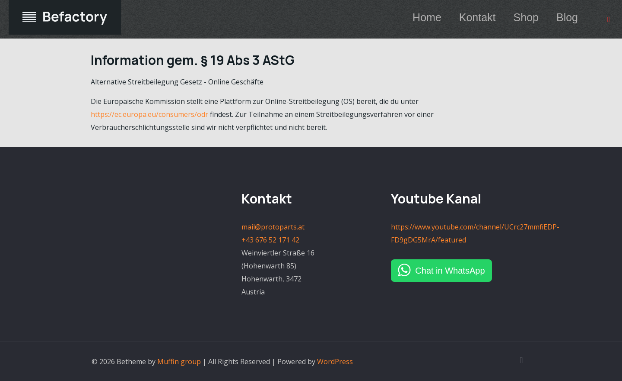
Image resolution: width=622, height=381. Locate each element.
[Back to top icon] (521, 360)
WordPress (335, 361)
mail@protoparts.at (273, 227)
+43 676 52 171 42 (270, 240)
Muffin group (179, 361)
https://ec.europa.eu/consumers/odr (149, 114)
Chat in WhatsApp (450, 270)
